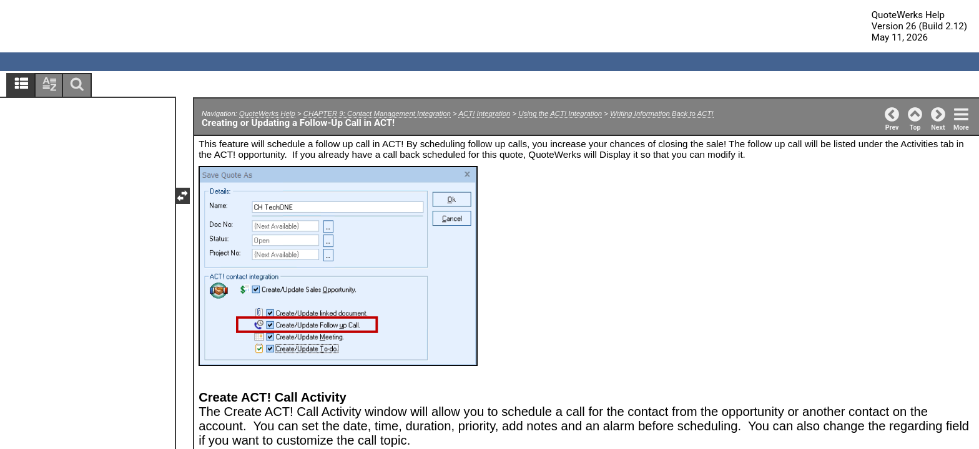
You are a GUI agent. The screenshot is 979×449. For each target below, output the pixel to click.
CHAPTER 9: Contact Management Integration (377, 113)
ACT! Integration (484, 113)
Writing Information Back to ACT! (661, 113)
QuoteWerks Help (267, 113)
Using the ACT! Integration (560, 113)
